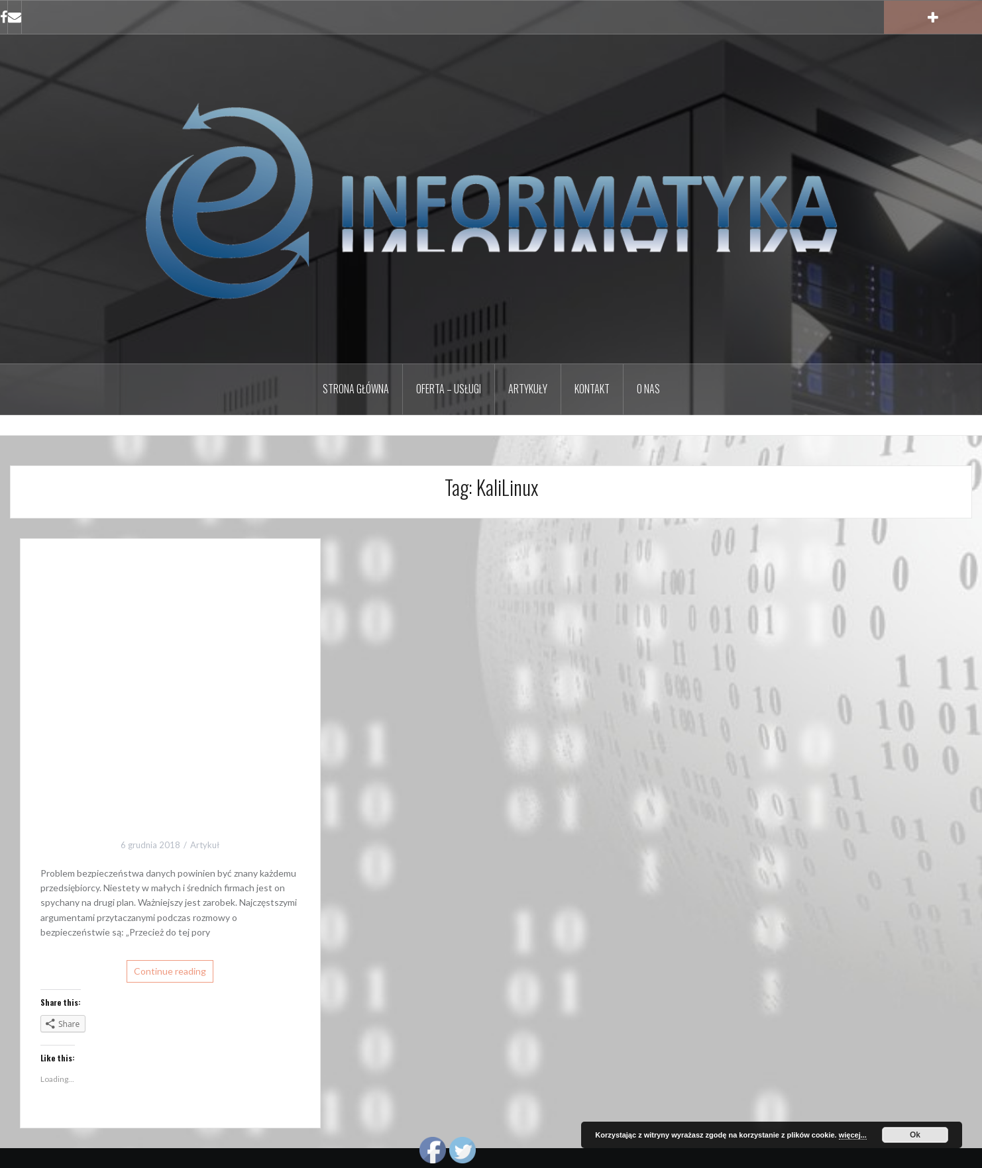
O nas (648, 389)
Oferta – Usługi (448, 389)
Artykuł (204, 845)
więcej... (853, 1135)
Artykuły (527, 389)
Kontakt (592, 389)
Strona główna (356, 389)
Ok (915, 1135)
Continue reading (170, 971)
